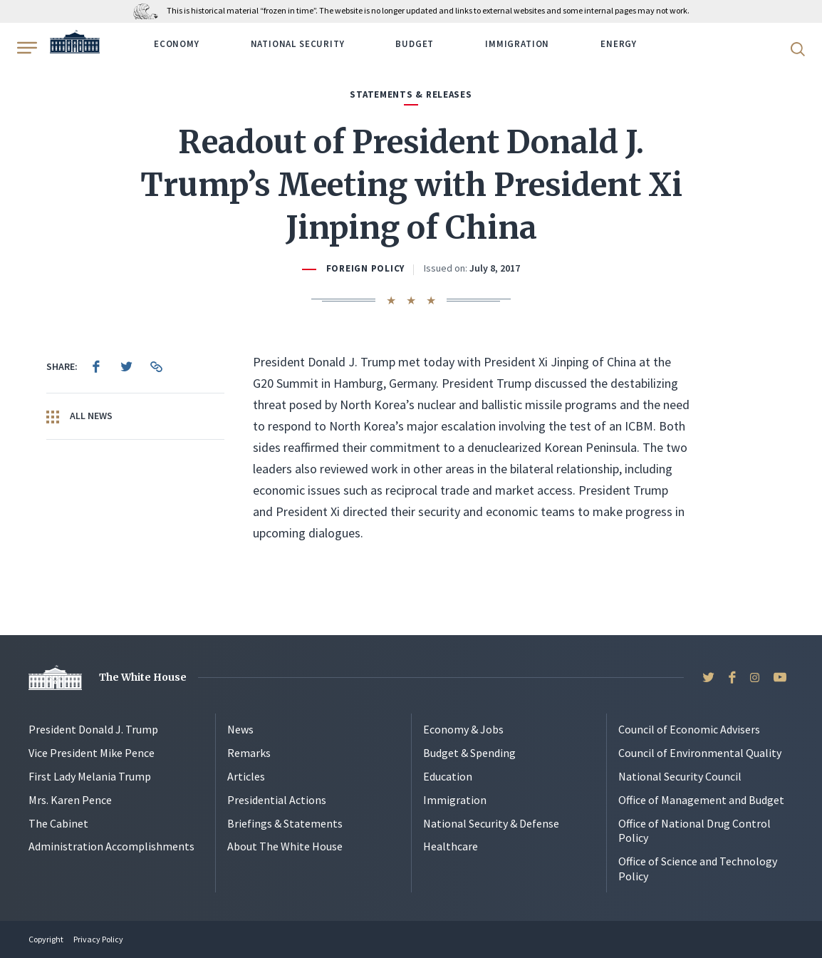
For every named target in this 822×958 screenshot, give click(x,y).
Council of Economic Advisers (689, 729)
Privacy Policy (98, 939)
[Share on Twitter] (126, 366)
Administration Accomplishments (111, 846)
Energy (618, 44)
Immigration (517, 44)
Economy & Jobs (463, 729)
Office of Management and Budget (701, 800)
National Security (298, 44)
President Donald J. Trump (93, 729)
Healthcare (450, 846)
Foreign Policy (365, 268)
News (240, 729)
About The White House (285, 846)
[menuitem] (96, 366)
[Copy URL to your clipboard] (156, 366)
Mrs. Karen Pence (70, 800)
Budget (414, 44)
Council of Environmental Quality (699, 753)
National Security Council (680, 776)
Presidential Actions (276, 800)
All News (79, 416)
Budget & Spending (469, 753)
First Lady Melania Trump (89, 776)
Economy (176, 44)
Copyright (45, 939)
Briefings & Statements (285, 823)
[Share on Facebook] (96, 366)
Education (447, 776)
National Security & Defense (491, 823)
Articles (246, 776)
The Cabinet (58, 823)
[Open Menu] (25, 47)
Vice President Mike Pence (91, 753)
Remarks (249, 753)
